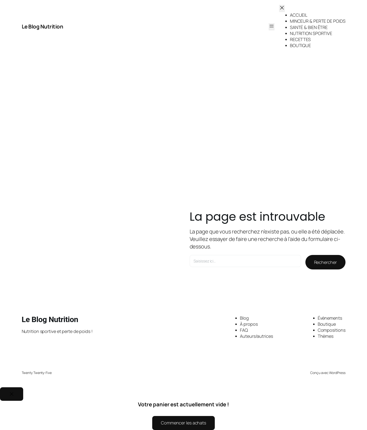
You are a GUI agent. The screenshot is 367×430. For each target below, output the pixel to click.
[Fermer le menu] (282, 8)
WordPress (337, 372)
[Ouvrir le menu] (271, 26)
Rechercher (325, 262)
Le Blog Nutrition (42, 26)
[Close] (11, 394)
